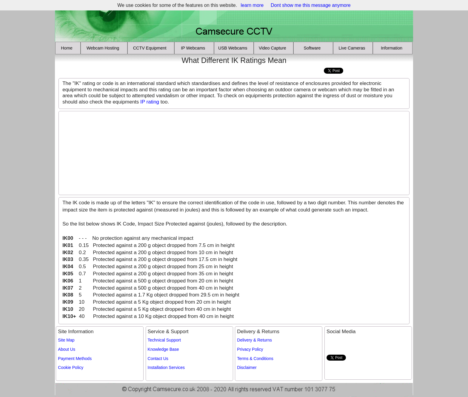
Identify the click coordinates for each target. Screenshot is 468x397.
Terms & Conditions (255, 358)
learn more (252, 5)
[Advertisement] (92, 65)
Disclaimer (246, 367)
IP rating (149, 102)
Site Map (66, 340)
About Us (66, 349)
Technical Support (164, 340)
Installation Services (166, 367)
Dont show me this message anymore (311, 5)
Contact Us (158, 358)
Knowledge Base (163, 349)
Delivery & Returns (254, 340)
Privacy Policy (250, 349)
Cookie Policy (70, 367)
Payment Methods (75, 358)
